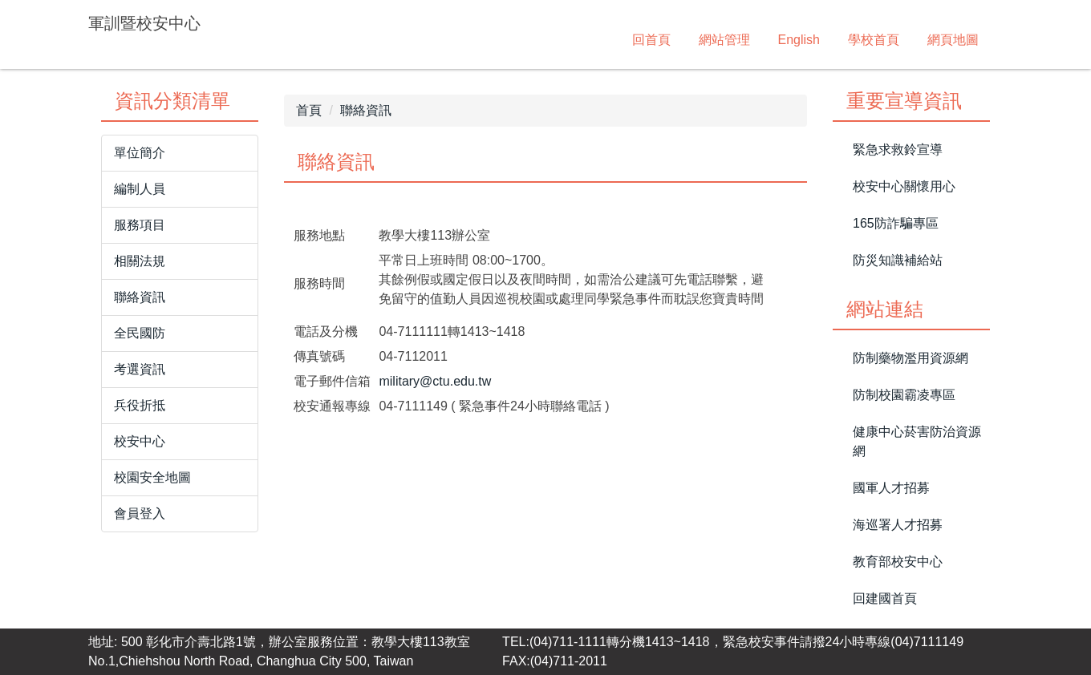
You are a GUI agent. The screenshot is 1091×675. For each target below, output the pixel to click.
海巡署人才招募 (898, 525)
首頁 (309, 110)
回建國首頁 (885, 598)
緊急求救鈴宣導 (898, 149)
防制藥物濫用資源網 (910, 358)
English (799, 39)
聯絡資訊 (365, 110)
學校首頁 (873, 39)
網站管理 (724, 39)
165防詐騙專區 (896, 223)
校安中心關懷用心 (904, 186)
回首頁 (651, 39)
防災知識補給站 (898, 260)
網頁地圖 (953, 39)
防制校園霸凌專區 (904, 395)
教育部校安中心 (898, 561)
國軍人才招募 (891, 488)
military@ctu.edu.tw (435, 381)
